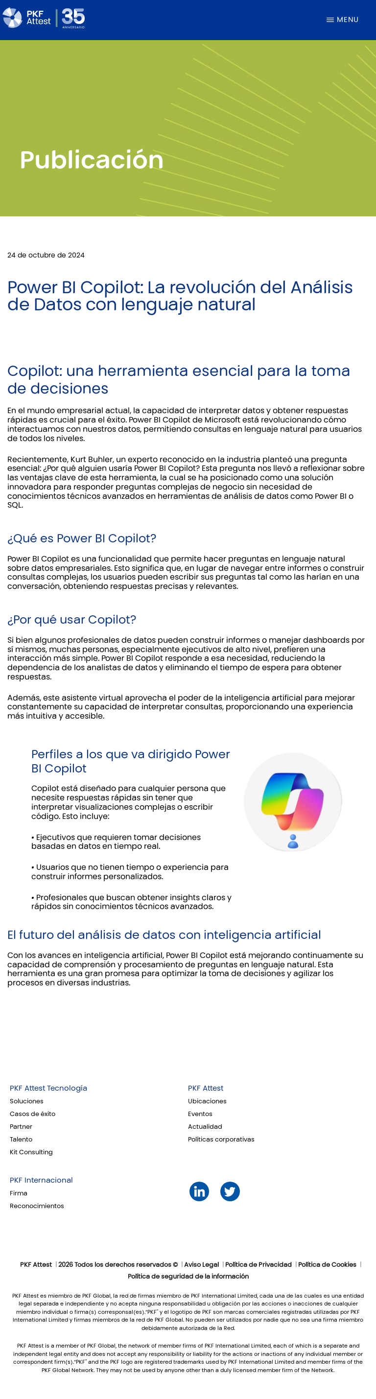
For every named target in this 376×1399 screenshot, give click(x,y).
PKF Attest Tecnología (48, 1088)
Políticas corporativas (221, 1139)
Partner (21, 1127)
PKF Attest (205, 1088)
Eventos (200, 1114)
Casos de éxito (32, 1114)
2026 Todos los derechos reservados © (118, 1265)
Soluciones (27, 1101)
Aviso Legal (201, 1265)
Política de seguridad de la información (188, 1277)
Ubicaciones (207, 1101)
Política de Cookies (327, 1265)
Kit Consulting (31, 1152)
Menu (348, 19)
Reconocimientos (37, 1206)
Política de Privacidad (258, 1265)
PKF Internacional (41, 1180)
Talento (21, 1139)
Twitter (230, 1192)
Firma (18, 1193)
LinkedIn (199, 1192)
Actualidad (205, 1127)
